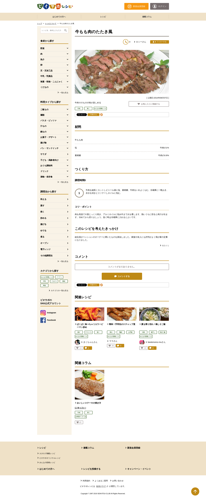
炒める (43, 218)
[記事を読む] (80, 408)
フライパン (88, 332)
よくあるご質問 (101, 481)
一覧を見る (64, 93)
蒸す (42, 205)
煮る (42, 237)
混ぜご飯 (162, 332)
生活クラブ (102, 486)
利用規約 (86, 481)
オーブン (44, 243)
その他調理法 (46, 255)
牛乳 (44, 281)
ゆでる (43, 230)
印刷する (93, 114)
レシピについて (50, 23)
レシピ (103, 17)
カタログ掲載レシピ (47, 453)
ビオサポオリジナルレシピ (49, 458)
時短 (44, 285)
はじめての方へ (59, 17)
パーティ (59, 277)
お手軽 (130, 332)
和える (43, 199)
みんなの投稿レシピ (47, 277)
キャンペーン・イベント (139, 469)
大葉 (143, 332)
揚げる (43, 224)
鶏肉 (120, 332)
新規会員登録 (133, 448)
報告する (165, 246)
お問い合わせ (118, 481)
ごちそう (54, 281)
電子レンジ (45, 249)
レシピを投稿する (92, 469)
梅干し (153, 332)
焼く (42, 212)
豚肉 (63, 281)
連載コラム (147, 17)
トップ (39, 23)
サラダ (43, 154)
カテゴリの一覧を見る (59, 291)
